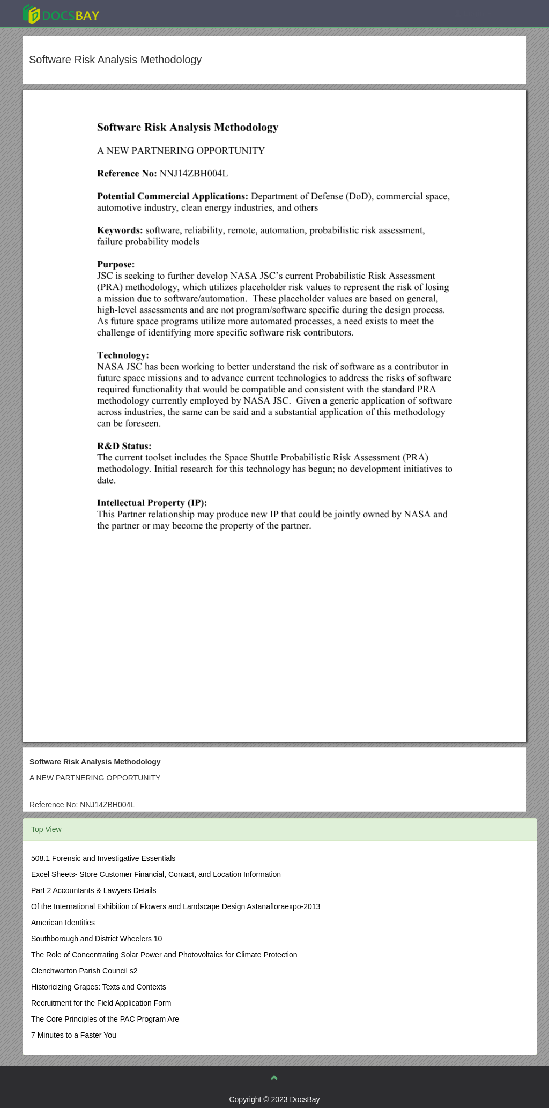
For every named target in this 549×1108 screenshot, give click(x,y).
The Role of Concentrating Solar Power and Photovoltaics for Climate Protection (164, 954)
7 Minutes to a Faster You (73, 1035)
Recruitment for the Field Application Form (101, 1003)
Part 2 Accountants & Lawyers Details (93, 890)
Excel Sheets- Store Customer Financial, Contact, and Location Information (156, 874)
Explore (141, 13)
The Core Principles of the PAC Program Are (105, 1019)
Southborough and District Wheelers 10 (96, 938)
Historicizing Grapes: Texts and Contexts (98, 987)
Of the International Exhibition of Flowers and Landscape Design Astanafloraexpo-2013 (175, 906)
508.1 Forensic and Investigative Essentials (103, 858)
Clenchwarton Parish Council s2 (84, 970)
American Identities (63, 922)
